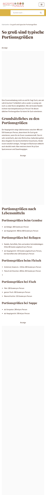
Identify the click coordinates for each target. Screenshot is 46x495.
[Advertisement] (23, 74)
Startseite (5, 24)
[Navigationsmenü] (41, 5)
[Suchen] (24, 12)
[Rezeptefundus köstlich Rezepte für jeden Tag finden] (13, 4)
